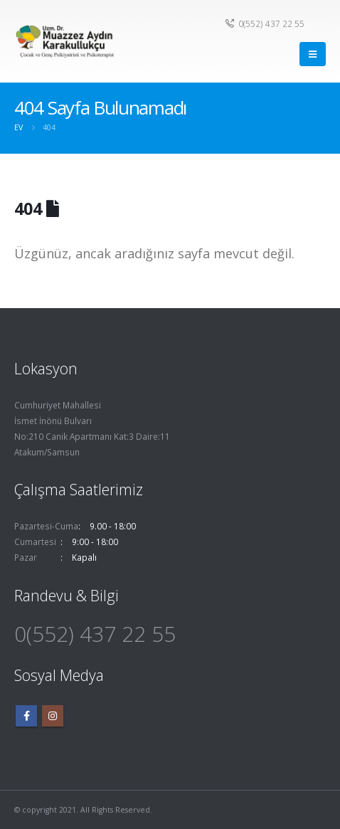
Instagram (52, 716)
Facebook (26, 716)
